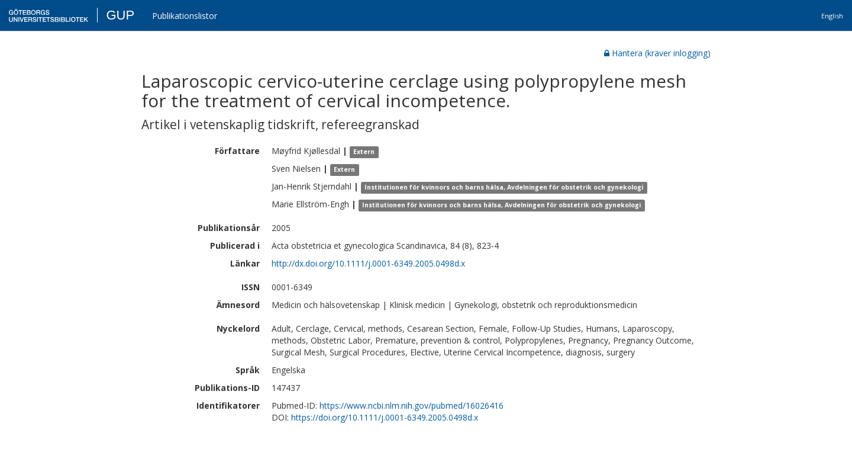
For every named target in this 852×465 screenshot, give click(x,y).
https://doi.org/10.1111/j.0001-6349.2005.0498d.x (384, 417)
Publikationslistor (184, 15)
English (832, 15)
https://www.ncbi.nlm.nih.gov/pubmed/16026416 (412, 405)
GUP (120, 15)
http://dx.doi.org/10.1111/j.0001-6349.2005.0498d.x (368, 263)
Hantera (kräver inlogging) (657, 53)
